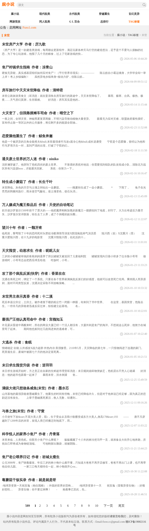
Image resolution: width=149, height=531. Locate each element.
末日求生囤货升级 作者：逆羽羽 (27, 365)
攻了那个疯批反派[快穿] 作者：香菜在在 (33, 274)
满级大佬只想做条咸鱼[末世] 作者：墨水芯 (35, 388)
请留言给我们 (118, 516)
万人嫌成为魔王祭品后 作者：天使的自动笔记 (38, 205)
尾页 (121, 505)
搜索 (144, 5)
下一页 (108, 505)
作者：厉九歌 (24, 44)
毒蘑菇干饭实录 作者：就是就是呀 (29, 480)
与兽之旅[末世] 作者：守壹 (23, 411)
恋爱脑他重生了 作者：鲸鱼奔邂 (27, 136)
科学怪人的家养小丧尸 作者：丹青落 (31, 434)
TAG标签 (133, 35)
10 (96, 505)
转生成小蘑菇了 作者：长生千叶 (27, 182)
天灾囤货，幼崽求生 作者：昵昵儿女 (31, 251)
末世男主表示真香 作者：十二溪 (27, 296)
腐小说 (121, 35)
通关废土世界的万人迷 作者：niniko (30, 159)
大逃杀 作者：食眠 (17, 342)
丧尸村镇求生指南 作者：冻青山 (27, 67)
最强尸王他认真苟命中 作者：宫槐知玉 (32, 319)
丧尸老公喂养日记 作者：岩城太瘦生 (31, 457)
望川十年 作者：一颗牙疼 (22, 228)
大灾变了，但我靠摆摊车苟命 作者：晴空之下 (38, 113)
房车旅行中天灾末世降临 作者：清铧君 (32, 90)
